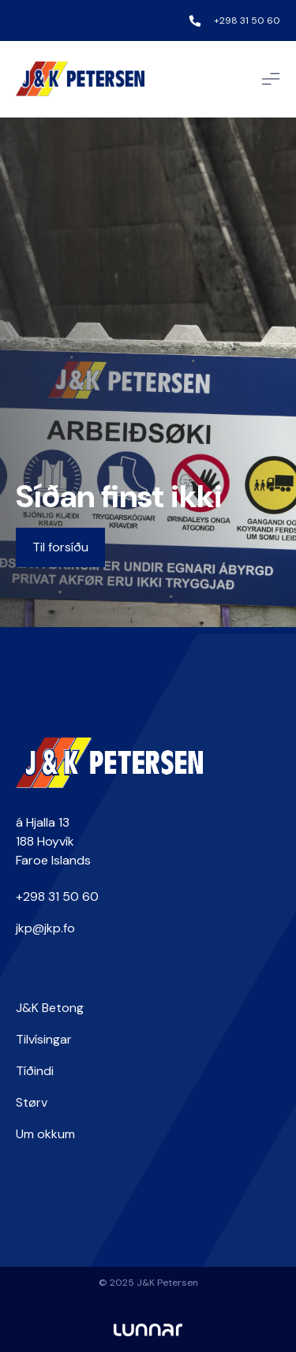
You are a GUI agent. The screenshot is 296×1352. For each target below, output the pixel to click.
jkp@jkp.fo (45, 928)
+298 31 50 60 (247, 20)
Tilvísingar (44, 1039)
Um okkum (45, 1134)
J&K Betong (50, 1007)
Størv (31, 1102)
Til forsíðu (60, 547)
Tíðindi (35, 1071)
